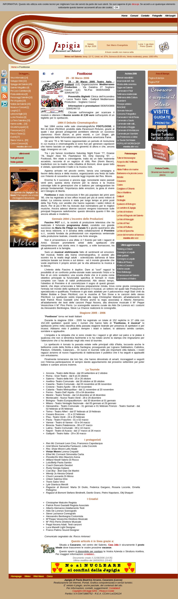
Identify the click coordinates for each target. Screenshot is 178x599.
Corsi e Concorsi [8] (18, 143)
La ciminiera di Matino (126, 278)
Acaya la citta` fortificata (127, 161)
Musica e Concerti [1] (19, 107)
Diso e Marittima (124, 192)
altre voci (24, 146)
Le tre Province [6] (18, 117)
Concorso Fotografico (126, 113)
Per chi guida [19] (17, 100)
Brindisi (120, 177)
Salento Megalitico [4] (19, 87)
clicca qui (135, 4)
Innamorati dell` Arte (125, 81)
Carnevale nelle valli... (126, 123)
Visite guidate (123, 255)
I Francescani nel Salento (128, 275)
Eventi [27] (14, 136)
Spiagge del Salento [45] (21, 84)
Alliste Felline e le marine (127, 169)
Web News (38, 576)
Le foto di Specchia (125, 230)
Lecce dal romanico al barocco (130, 234)
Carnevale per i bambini (127, 133)
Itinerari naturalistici (125, 77)
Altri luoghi (170, 15)
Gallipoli (120, 196)
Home (124, 15)
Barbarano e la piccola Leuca (129, 173)
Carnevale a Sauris (125, 120)
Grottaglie (121, 200)
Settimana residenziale (127, 94)
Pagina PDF (153, 82)
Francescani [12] (17, 130)
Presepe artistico (124, 104)
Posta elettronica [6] (18, 94)
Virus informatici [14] (19, 77)
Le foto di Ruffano (124, 227)
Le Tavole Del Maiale (126, 140)
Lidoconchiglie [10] (18, 113)
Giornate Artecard (124, 110)
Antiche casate (123, 268)
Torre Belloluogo (124, 272)
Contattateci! (114, 588)
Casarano (121, 181)
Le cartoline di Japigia (126, 207)
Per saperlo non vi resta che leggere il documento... (25, 196)
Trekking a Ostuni (124, 249)
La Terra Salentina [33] (20, 120)
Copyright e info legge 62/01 (84, 590)
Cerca (49, 576)
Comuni (134, 15)
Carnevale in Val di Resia (128, 117)
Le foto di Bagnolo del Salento (130, 215)
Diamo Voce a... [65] (19, 140)
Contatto (145, 15)
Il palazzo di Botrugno (126, 204)
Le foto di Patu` (123, 223)
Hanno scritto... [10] (18, 123)
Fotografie (157, 15)
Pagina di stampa (156, 78)
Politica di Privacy (124, 262)
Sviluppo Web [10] (18, 81)
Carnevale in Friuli (125, 90)
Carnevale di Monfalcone (128, 130)
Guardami (121, 100)
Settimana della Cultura (127, 97)
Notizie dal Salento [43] (20, 104)
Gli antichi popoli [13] (19, 127)
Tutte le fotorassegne (126, 158)
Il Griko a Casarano (125, 265)
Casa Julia (113, 544)
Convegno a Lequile (126, 252)
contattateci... (89, 554)
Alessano (121, 165)
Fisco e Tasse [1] (17, 133)
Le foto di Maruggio (125, 219)
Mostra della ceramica (126, 84)
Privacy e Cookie (106, 590)
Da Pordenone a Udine (127, 136)
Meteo (27, 576)
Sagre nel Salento (125, 87)
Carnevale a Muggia (126, 127)
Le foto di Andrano (125, 211)
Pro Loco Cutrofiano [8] (20, 90)
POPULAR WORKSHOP (128, 143)
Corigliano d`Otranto (126, 188)
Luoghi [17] (15, 110)
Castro (120, 184)
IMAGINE (121, 107)
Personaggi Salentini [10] (21, 97)
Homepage (16, 576)
